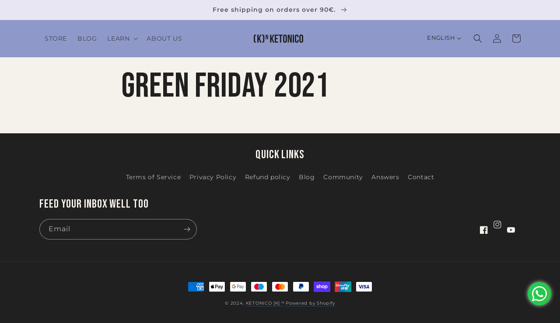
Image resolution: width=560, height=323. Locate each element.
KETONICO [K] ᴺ (265, 303)
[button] (121, 38)
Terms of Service (153, 177)
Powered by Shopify (310, 303)
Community (343, 177)
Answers (385, 177)
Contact (421, 177)
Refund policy (267, 177)
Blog (307, 177)
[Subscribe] (186, 229)
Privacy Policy (212, 177)
